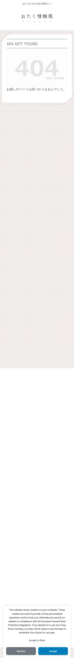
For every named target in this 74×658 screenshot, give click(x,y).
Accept (53, 651)
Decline (21, 651)
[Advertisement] (37, 235)
